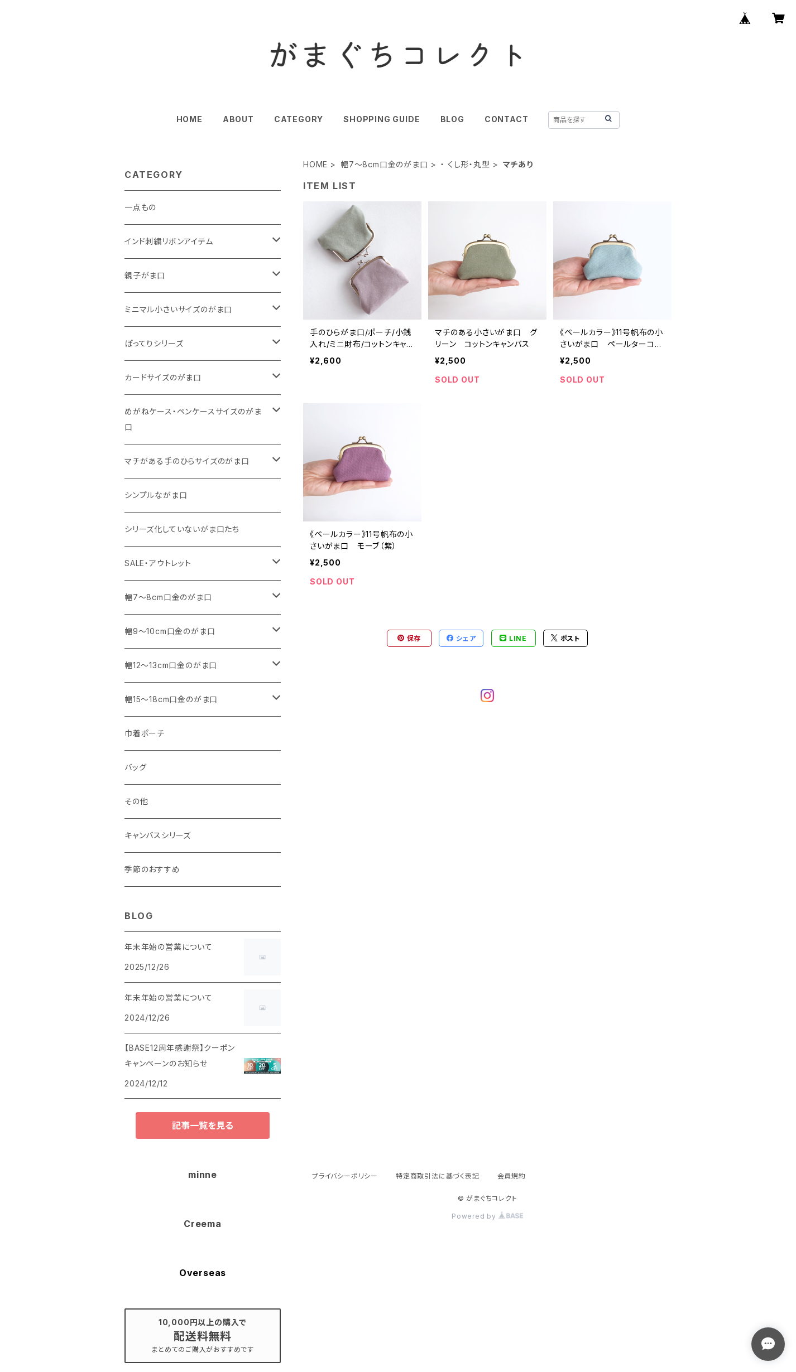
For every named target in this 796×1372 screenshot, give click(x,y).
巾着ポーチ (144, 733)
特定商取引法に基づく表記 (437, 1176)
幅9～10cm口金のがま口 (169, 631)
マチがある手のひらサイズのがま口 (187, 461)
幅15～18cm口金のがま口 (171, 699)
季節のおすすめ (152, 869)
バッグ (135, 767)
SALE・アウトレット (157, 563)
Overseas (202, 1272)
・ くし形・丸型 (465, 164)
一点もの (140, 207)
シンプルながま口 (155, 495)
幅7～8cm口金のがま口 (384, 164)
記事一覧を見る (202, 1125)
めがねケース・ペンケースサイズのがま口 (192, 419)
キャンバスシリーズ (157, 835)
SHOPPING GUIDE (381, 119)
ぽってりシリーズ (153, 343)
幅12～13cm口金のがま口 (170, 665)
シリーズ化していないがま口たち (181, 529)
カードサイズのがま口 (163, 377)
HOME (189, 119)
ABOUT (238, 119)
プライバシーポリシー (345, 1176)
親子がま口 (144, 275)
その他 (136, 801)
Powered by (487, 1216)
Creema (203, 1223)
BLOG (452, 119)
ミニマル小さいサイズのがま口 (178, 309)
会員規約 (511, 1176)
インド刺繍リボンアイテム (168, 241)
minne (202, 1174)
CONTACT (507, 119)
